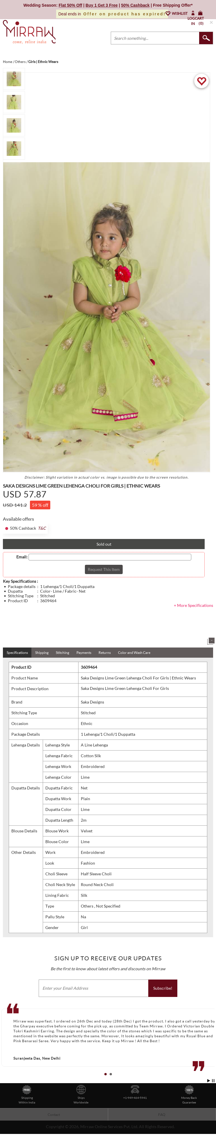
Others (87, 905)
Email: (22, 557)
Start (208, 1080)
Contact (54, 1114)
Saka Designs (92, 701)
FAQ (161, 1114)
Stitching (62, 652)
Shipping (42, 652)
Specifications (17, 652)
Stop (213, 1080)
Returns (105, 652)
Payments (83, 652)
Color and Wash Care (134, 652)
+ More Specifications (193, 605)
